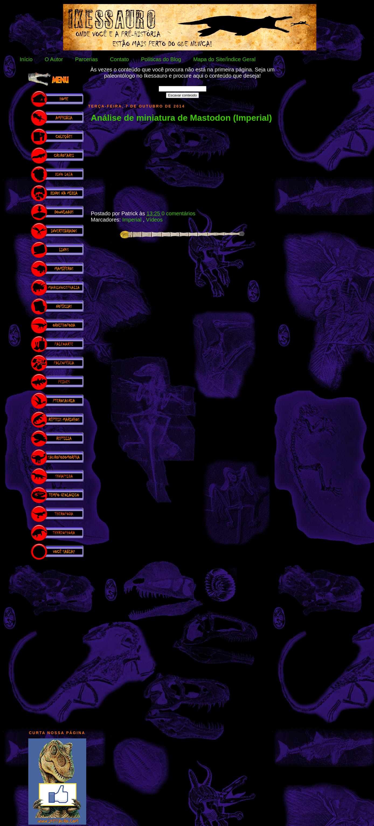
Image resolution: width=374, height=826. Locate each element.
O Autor (54, 59)
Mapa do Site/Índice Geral (224, 59)
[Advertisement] (57, 642)
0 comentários (178, 213)
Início (26, 59)
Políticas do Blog (161, 59)
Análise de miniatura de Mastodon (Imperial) (181, 118)
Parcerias (86, 59)
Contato (119, 59)
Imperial (132, 220)
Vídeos (154, 220)
